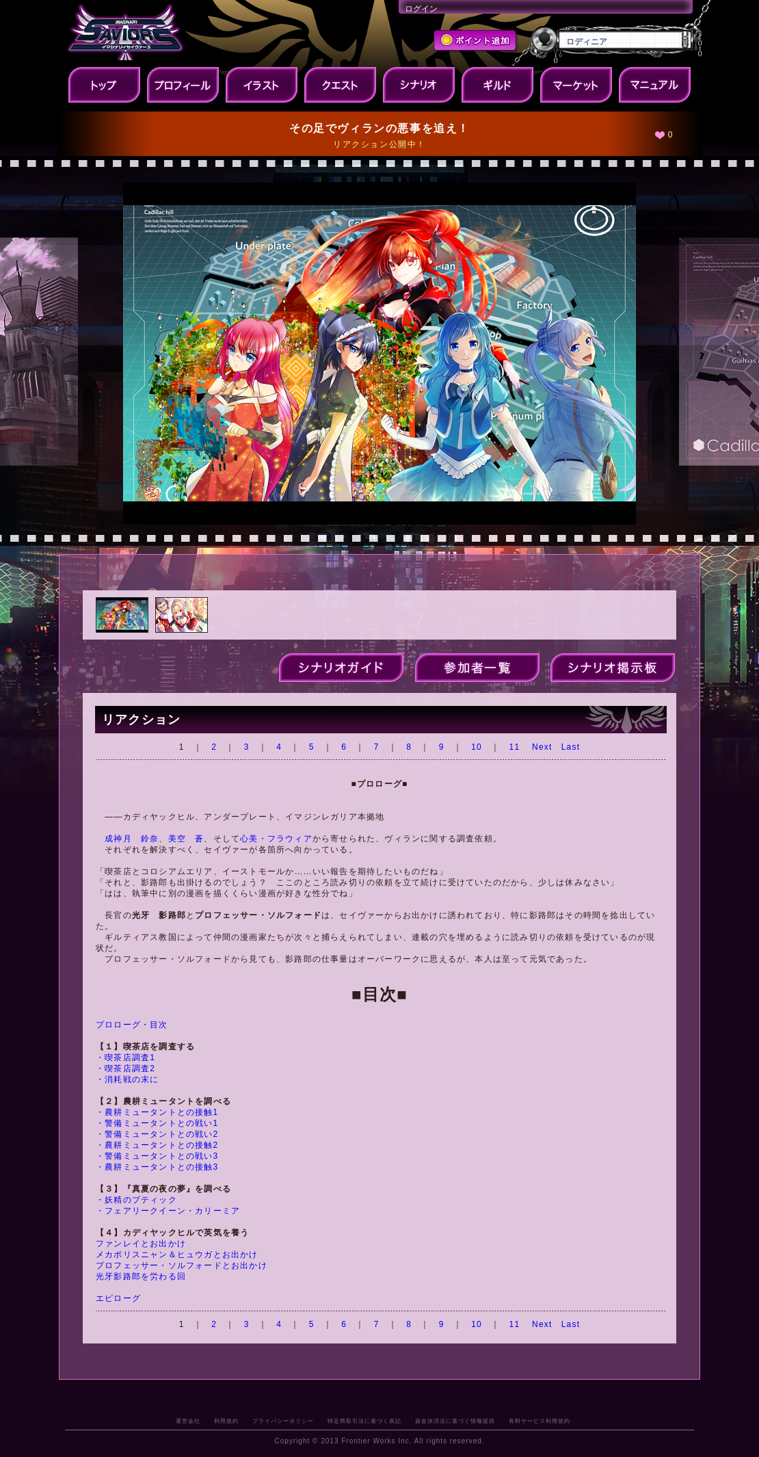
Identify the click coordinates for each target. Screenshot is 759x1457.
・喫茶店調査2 (125, 1068)
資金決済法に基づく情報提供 (455, 1420)
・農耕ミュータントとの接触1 (157, 1112)
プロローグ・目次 (132, 1024)
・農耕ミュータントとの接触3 (157, 1167)
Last (570, 747)
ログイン (421, 9)
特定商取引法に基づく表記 (364, 1420)
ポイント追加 (476, 42)
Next (542, 747)
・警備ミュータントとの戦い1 (157, 1123)
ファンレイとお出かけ (141, 1243)
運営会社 (188, 1420)
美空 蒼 (186, 838)
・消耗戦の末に (127, 1079)
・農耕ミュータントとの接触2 (157, 1145)
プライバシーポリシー (283, 1420)
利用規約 (226, 1420)
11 (514, 747)
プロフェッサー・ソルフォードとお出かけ (181, 1265)
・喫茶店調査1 (125, 1057)
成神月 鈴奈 (132, 838)
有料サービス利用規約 (539, 1420)
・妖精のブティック (136, 1200)
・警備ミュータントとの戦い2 (157, 1134)
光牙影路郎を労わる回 (141, 1276)
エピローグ (118, 1298)
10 (476, 747)
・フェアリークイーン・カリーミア (168, 1211)
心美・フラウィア (276, 838)
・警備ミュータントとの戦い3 (157, 1156)
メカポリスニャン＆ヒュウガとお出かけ (177, 1254)
